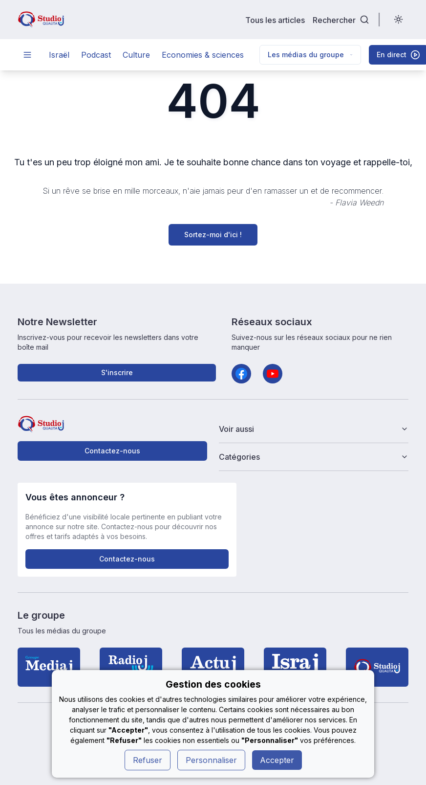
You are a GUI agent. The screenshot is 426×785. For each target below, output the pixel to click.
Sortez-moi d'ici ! (213, 234)
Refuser (147, 760)
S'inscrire (117, 372)
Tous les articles (275, 20)
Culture (136, 55)
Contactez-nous (112, 451)
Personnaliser (211, 760)
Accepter (277, 760)
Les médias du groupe (310, 54)
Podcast (96, 55)
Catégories (313, 457)
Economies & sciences (203, 55)
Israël (59, 55)
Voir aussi (313, 429)
